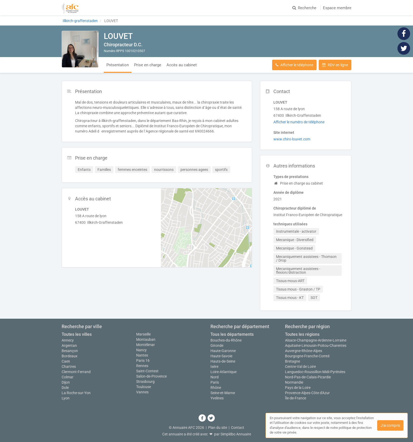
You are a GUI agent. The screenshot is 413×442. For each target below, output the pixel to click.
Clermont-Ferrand (76, 372)
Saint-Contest (147, 371)
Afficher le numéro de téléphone (298, 122)
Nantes (142, 355)
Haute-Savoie (221, 356)
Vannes (142, 392)
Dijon (66, 382)
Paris (214, 382)
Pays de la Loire (298, 387)
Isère (214, 366)
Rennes (142, 366)
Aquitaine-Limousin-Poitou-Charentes (315, 345)
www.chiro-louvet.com (291, 139)
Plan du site (217, 427)
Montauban (145, 339)
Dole (65, 387)
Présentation (117, 65)
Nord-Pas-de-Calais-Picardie (308, 377)
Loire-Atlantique (223, 372)
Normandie (294, 382)
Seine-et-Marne (222, 393)
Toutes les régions (302, 334)
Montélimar (145, 345)
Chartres (69, 366)
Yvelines (217, 398)
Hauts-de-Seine (222, 361)
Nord (214, 377)
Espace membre (337, 8)
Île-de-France (295, 398)
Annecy (68, 340)
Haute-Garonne (223, 351)
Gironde (216, 345)
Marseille (143, 334)
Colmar (67, 377)
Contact (237, 427)
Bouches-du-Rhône (226, 340)
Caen (66, 361)
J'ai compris (390, 425)
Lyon (66, 398)
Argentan (69, 345)
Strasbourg (145, 381)
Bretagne (292, 361)
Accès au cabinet (181, 65)
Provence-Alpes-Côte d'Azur (307, 393)
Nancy (141, 350)
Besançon (70, 351)
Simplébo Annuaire (235, 434)
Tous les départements (232, 334)
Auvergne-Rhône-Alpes (303, 351)
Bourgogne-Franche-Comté (307, 356)
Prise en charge (147, 65)
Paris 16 (143, 360)
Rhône (215, 387)
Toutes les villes (77, 334)
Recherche (304, 8)
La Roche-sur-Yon (76, 393)
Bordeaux (69, 356)
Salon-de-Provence (151, 376)
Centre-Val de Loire (300, 366)
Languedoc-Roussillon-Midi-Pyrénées (315, 372)
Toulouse (143, 387)
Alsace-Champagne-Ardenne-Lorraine (315, 340)
